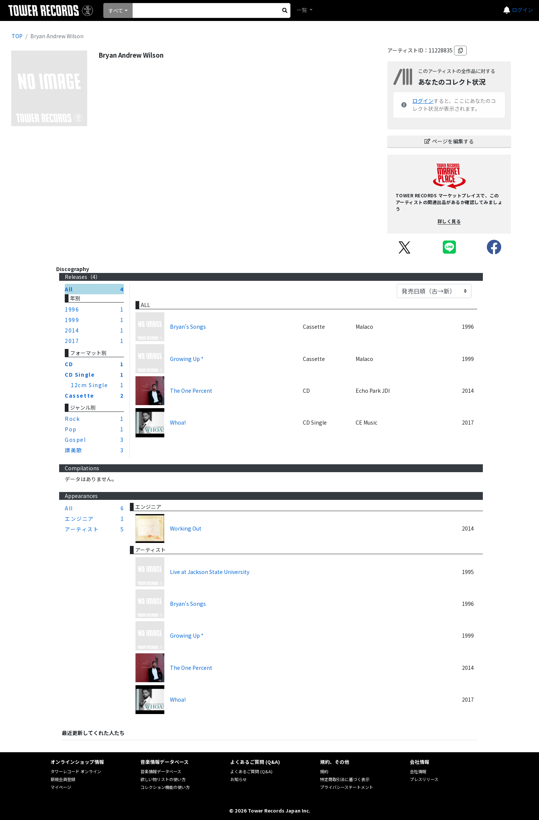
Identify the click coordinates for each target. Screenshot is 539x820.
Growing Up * (187, 358)
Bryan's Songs (188, 326)
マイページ (61, 787)
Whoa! (178, 422)
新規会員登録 (63, 779)
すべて (115, 10)
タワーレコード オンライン (76, 771)
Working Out (185, 528)
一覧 (302, 9)
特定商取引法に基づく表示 (344, 779)
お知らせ (238, 779)
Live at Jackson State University (209, 571)
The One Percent (191, 390)
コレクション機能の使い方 (165, 787)
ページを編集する (449, 141)
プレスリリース (424, 779)
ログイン (522, 9)
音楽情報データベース (160, 771)
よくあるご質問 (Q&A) (251, 771)
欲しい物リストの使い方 (163, 779)
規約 (324, 771)
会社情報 (418, 771)
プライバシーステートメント (346, 787)
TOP (17, 36)
